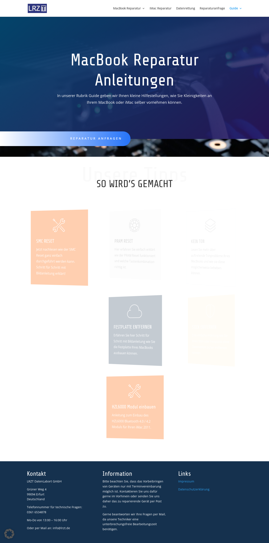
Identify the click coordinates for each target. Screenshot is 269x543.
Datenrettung (185, 8)
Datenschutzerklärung (194, 489)
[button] (9, 534)
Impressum (186, 481)
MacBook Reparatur (127, 8)
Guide (233, 8)
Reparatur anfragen (96, 138)
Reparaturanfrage (212, 8)
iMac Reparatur (160, 8)
